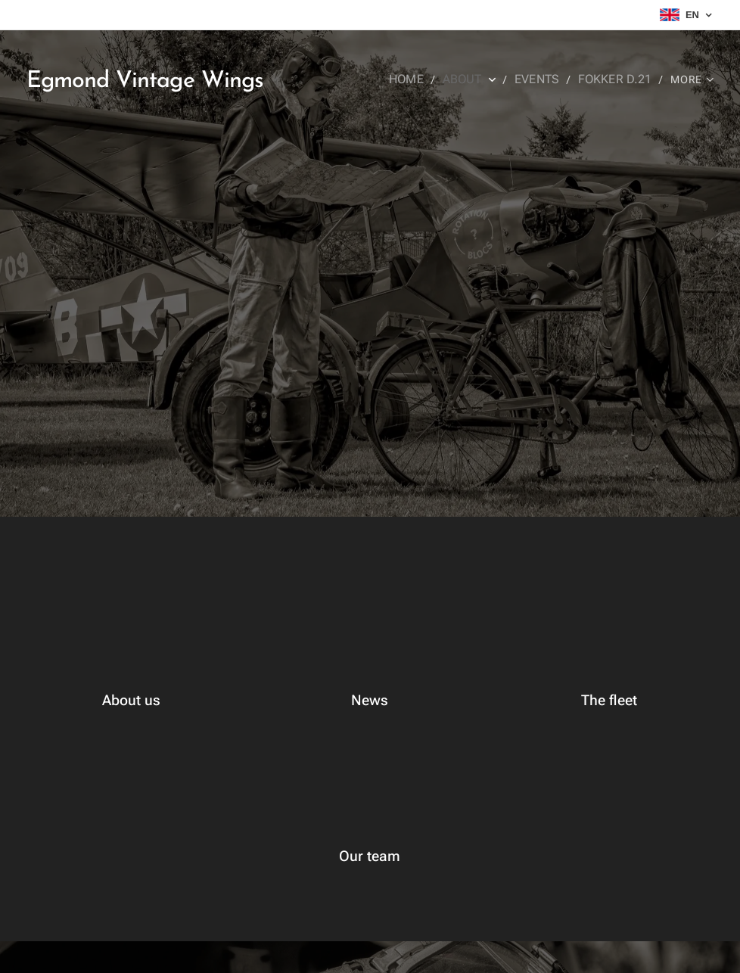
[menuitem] (420, 79)
